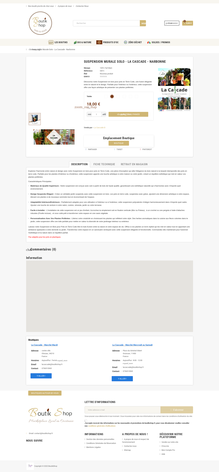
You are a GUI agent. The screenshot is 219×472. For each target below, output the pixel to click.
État (85, 74)
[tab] (79, 164)
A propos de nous (64, 6)
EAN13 (86, 76)
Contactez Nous (81, 6)
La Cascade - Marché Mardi (44, 345)
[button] (72, 268)
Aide (163, 454)
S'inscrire (165, 446)
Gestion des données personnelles (100, 439)
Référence (88, 71)
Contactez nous (130, 446)
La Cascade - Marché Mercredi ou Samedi (132, 345)
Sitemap (127, 450)
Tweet (118, 149)
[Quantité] (96, 114)
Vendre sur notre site (170, 442)
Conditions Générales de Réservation (101, 443)
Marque (87, 68)
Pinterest (146, 149)
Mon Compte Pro (168, 450)
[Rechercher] (109, 23)
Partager (91, 149)
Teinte (89, 96)
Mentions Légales (93, 447)
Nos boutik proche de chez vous (41, 6)
